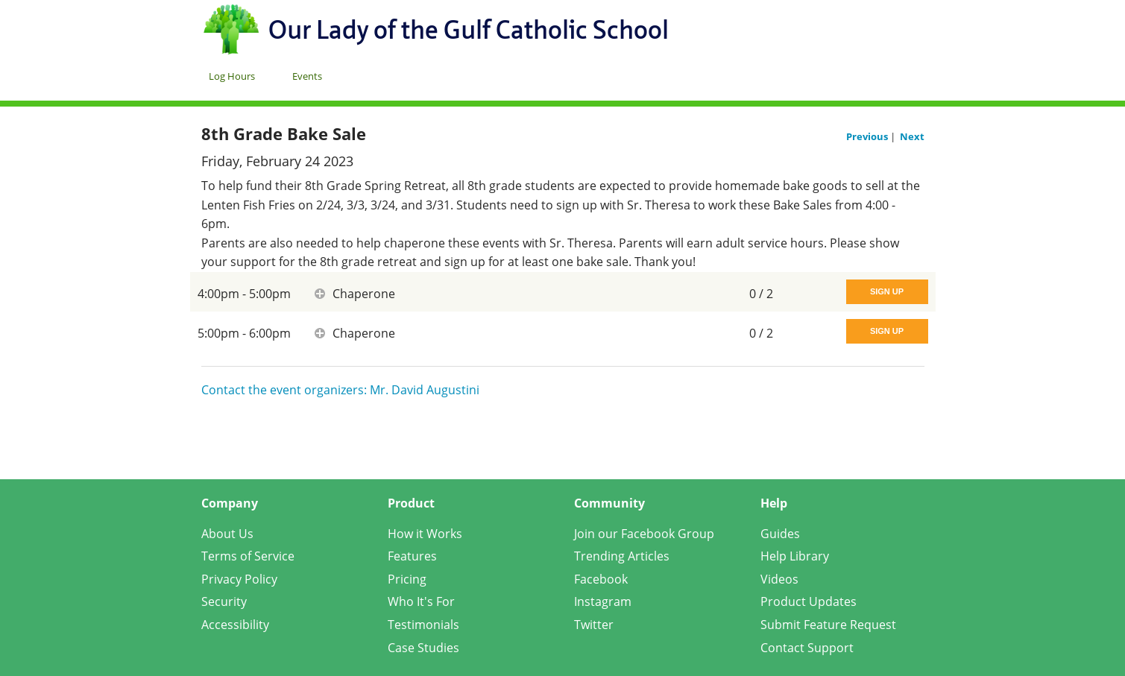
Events (307, 76)
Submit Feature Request (828, 624)
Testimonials (423, 624)
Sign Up (887, 291)
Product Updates (808, 601)
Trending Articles (621, 556)
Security (224, 601)
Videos (779, 579)
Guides (780, 533)
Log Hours (232, 76)
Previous (868, 136)
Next (912, 136)
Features (412, 556)
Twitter (594, 624)
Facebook (601, 579)
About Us (227, 533)
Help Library (794, 556)
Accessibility (235, 624)
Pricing (407, 579)
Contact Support (807, 647)
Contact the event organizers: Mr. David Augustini (340, 390)
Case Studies (423, 647)
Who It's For (421, 601)
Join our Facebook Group (644, 533)
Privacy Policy (239, 579)
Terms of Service (247, 556)
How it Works (425, 533)
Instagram (602, 601)
